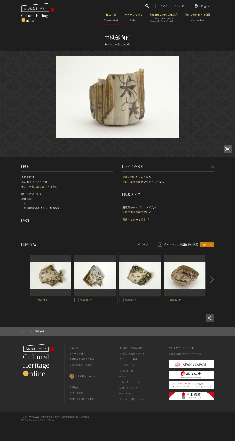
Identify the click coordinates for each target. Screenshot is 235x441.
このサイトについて (172, 6)
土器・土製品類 (30, 187)
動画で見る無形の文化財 (81, 398)
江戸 (44, 187)
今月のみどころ (127, 365)
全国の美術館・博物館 (197, 18)
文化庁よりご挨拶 (128, 359)
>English (202, 6)
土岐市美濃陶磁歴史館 (135, 182)
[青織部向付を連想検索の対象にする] (32, 300)
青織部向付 (128, 177)
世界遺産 (73, 387)
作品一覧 (111, 18)
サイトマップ (126, 393)
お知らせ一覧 (126, 370)
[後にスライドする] (210, 279)
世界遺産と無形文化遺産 (163, 18)
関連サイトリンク (128, 387)
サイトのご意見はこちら (131, 399)
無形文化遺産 (76, 393)
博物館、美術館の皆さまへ (133, 353)
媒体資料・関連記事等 (130, 347)
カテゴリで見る (133, 18)
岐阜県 (54, 187)
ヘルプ (122, 376)
